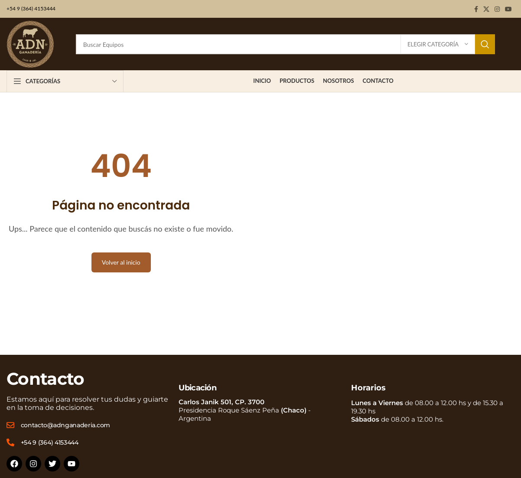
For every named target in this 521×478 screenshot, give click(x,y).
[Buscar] (285, 44)
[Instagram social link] (497, 9)
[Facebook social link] (476, 9)
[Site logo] (30, 43)
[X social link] (486, 9)
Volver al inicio (121, 262)
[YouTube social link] (508, 9)
